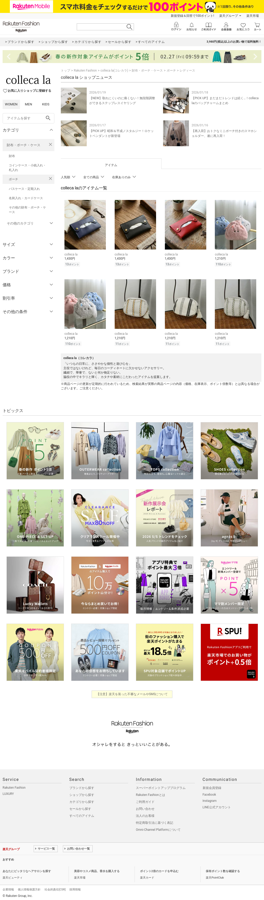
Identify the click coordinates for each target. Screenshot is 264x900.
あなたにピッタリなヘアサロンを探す (27, 869)
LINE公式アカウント (217, 806)
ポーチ (13, 179)
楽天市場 (252, 16)
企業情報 (8, 888)
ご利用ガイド (145, 800)
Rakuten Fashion (85, 70)
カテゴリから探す (81, 800)
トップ (65, 70)
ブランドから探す (81, 786)
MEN (28, 104)
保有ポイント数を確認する (223, 869)
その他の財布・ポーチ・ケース (27, 210)
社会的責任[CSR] (55, 888)
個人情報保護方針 (29, 888)
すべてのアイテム (81, 814)
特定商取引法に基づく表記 (154, 821)
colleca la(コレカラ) (114, 70)
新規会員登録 (212, 786)
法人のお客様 (145, 814)
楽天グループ (228, 16)
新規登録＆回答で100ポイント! (192, 16)
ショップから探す (81, 793)
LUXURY (8, 792)
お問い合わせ (145, 807)
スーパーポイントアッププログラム (161, 786)
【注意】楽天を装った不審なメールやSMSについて (132, 692)
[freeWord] (28, 118)
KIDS (45, 104)
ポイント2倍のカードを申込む (159, 869)
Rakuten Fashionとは (150, 793)
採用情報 (75, 888)
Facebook (209, 793)
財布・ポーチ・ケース (23, 145)
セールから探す (80, 807)
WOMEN (11, 104)
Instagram (210, 799)
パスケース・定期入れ (24, 189)
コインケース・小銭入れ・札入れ (27, 168)
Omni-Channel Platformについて (158, 828)
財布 (12, 156)
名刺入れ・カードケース (26, 198)
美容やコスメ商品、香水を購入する (97, 869)
